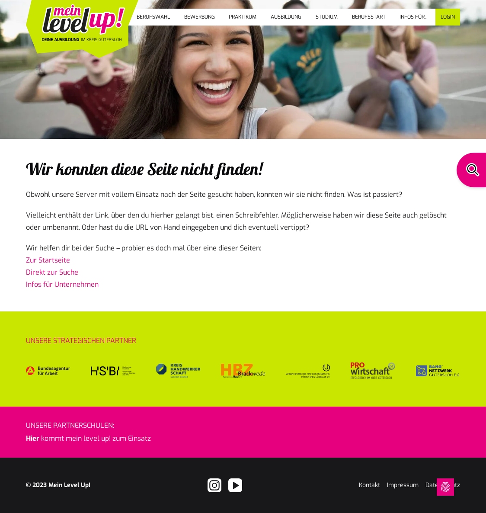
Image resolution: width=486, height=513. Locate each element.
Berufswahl (153, 16)
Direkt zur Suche (52, 272)
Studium (327, 16)
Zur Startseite (48, 260)
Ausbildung (286, 16)
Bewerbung (199, 16)
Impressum (403, 485)
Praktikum (242, 16)
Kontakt (369, 485)
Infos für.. (413, 16)
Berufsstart (369, 16)
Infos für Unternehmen (62, 284)
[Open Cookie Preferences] (445, 487)
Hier (32, 438)
